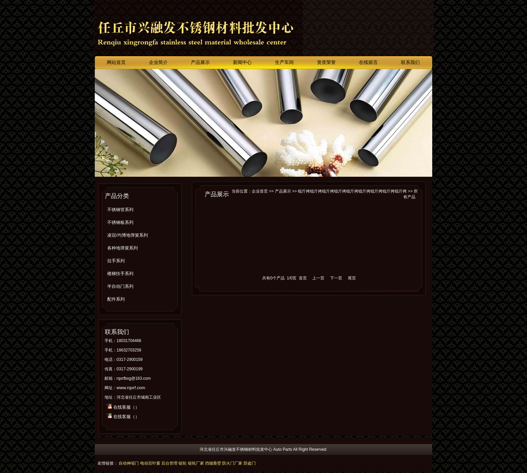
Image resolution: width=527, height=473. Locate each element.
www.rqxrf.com (131, 387)
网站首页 (116, 62)
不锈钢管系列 (120, 209)
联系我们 (410, 62)
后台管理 (169, 463)
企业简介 (158, 62)
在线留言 (368, 62)
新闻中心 (242, 62)
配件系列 (116, 299)
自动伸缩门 (129, 463)
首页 (303, 278)
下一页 (336, 278)
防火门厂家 (232, 463)
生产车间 (284, 62)
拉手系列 (116, 260)
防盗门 (250, 463)
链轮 (182, 463)
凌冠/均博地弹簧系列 (127, 235)
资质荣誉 (326, 62)
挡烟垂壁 (213, 463)
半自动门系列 (120, 286)
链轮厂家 (196, 463)
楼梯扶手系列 (120, 273)
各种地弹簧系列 (122, 247)
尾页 (352, 278)
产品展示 (200, 62)
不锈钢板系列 (120, 222)
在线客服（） (126, 407)
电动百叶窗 (150, 463)
